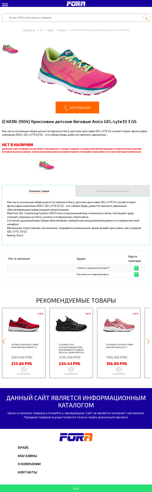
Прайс (23, 447)
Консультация (77, 108)
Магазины (27, 456)
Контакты (27, 472)
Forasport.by (29, 30)
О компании (29, 464)
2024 (76, 488)
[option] (76, 76)
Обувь (51, 30)
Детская (62, 30)
